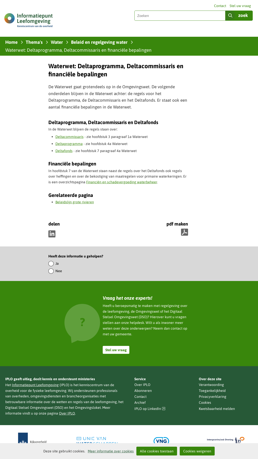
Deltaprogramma (69, 144)
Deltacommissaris (69, 137)
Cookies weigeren (197, 451)
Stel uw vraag (240, 6)
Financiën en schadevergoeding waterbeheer (121, 182)
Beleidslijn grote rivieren (74, 202)
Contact (220, 6)
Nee (58, 271)
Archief (140, 402)
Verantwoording (211, 385)
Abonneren (143, 391)
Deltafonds (64, 151)
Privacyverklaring (212, 396)
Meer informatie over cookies (111, 451)
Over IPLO (67, 413)
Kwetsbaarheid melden (217, 409)
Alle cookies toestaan (157, 451)
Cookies (205, 402)
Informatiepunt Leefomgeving (35, 385)
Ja (57, 263)
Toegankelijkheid (212, 391)
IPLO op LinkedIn (150, 409)
